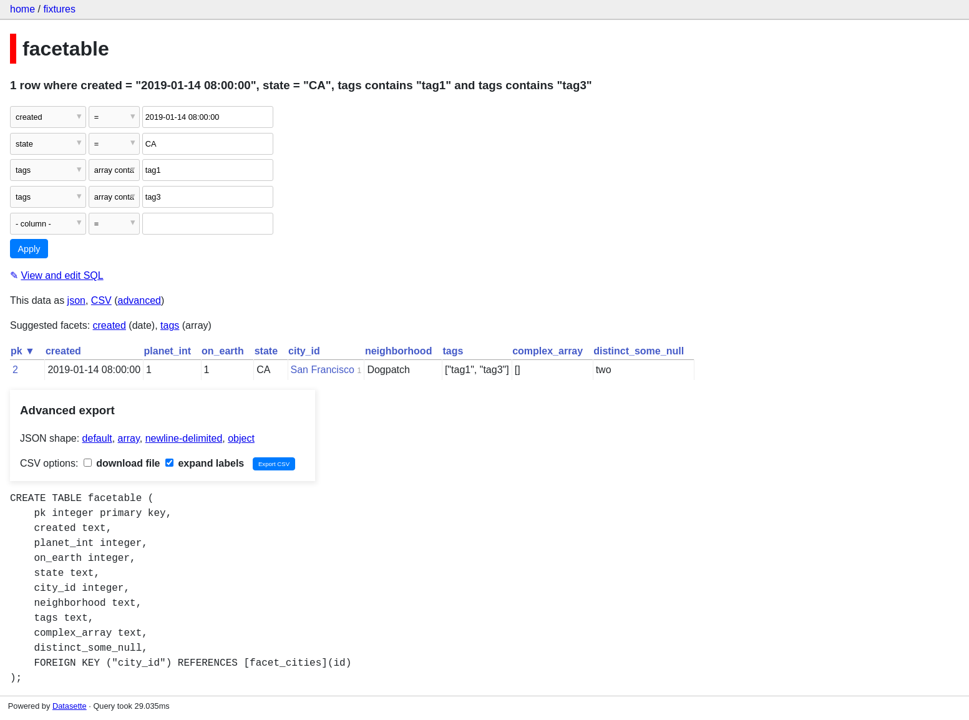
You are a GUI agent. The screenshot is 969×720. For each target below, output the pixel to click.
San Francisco (322, 369)
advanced (139, 300)
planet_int (168, 351)
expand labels (204, 463)
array (129, 438)
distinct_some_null (638, 351)
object (241, 438)
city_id (304, 351)
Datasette (69, 706)
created (109, 325)
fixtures (59, 9)
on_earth (223, 351)
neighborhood (398, 351)
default (97, 438)
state (266, 351)
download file (122, 463)
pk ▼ (23, 351)
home (22, 9)
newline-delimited (184, 438)
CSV (101, 300)
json (76, 300)
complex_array (547, 351)
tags (169, 325)
